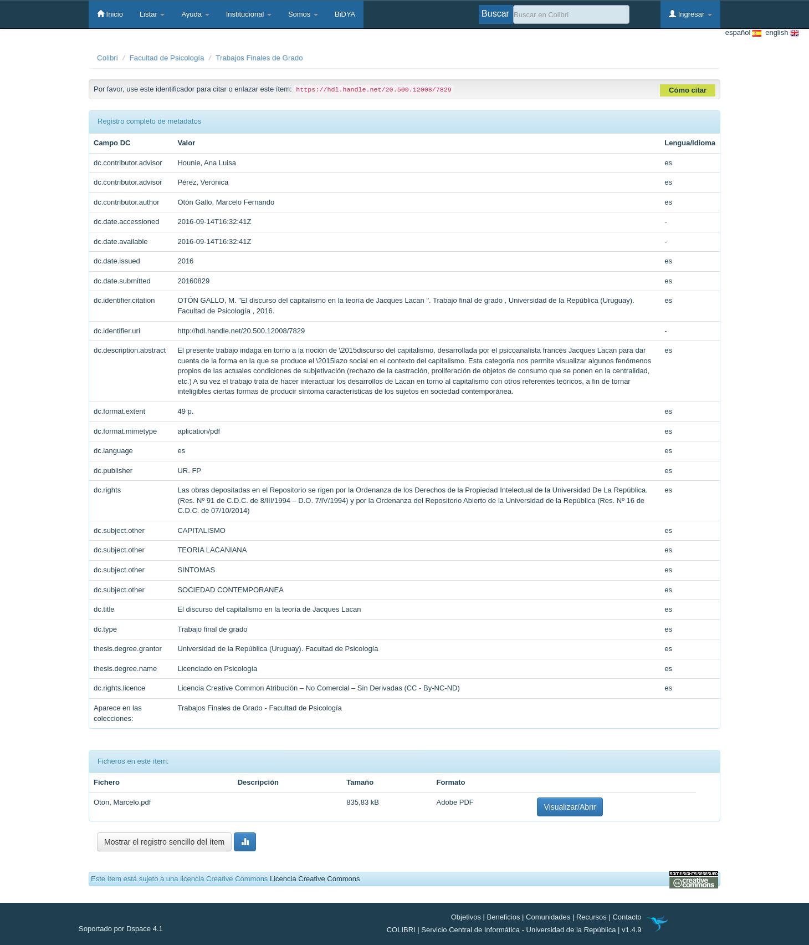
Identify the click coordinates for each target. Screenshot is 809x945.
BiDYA (345, 14)
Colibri (107, 58)
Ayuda (195, 14)
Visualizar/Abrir (570, 806)
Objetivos (466, 917)
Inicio (110, 13)
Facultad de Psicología (167, 58)
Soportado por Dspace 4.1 (121, 928)
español (743, 33)
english (780, 33)
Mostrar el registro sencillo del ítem (164, 841)
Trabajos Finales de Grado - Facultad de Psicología (259, 708)
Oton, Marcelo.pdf (122, 802)
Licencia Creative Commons (315, 879)
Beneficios (503, 917)
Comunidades (548, 917)
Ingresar (690, 13)
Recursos (591, 917)
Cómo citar (687, 90)
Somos (303, 14)
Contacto (626, 917)
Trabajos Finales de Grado (259, 58)
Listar (152, 14)
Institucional (249, 14)
